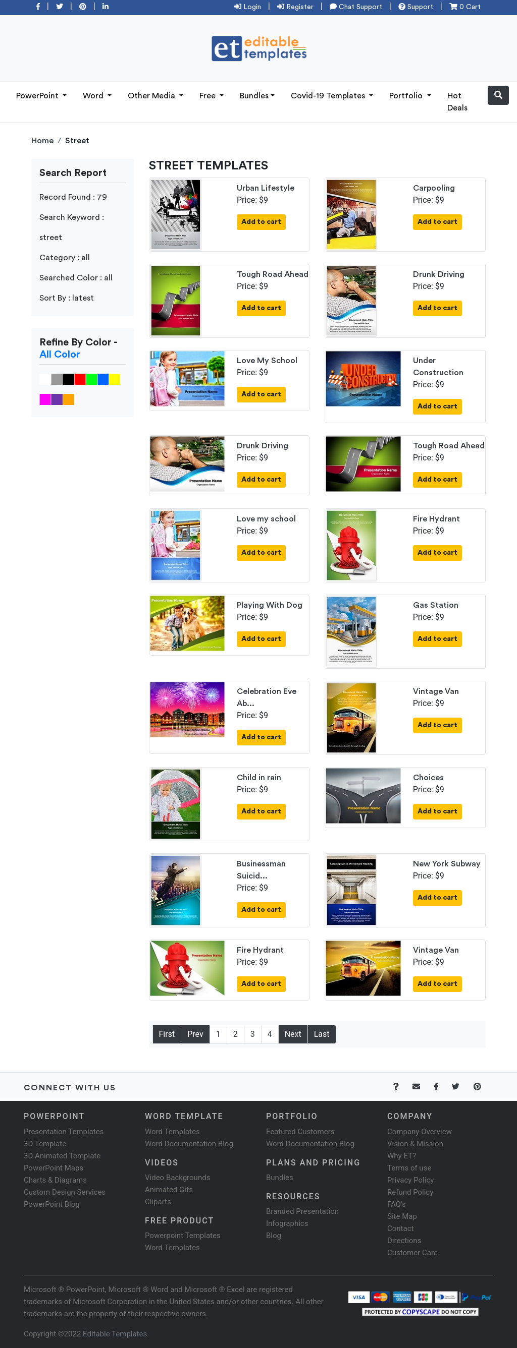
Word (94, 96)
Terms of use (409, 1168)
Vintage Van (436, 691)
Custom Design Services (65, 1192)
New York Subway (447, 864)
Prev (195, 1034)
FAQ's (396, 1204)
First (167, 1034)
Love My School (267, 361)
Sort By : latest (66, 298)
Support (415, 7)
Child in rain (259, 778)
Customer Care (412, 1252)
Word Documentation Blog (189, 1143)
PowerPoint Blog (52, 1204)
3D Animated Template (62, 1155)
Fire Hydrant (436, 519)
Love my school (266, 519)
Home (42, 141)
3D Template (45, 1143)
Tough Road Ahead (272, 274)
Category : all (64, 258)
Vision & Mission (415, 1143)
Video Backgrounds (177, 1177)
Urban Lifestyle (265, 188)
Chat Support (356, 7)
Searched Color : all (76, 278)
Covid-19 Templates (329, 96)
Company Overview (419, 1131)
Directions (404, 1240)
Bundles (254, 96)
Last (322, 1034)
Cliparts (158, 1201)
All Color (59, 354)
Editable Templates (115, 1333)
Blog (273, 1235)
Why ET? (401, 1155)
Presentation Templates (64, 1131)
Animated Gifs (169, 1189)
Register (295, 7)
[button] (498, 95)
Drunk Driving (438, 274)
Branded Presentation (302, 1211)
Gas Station (435, 605)
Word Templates (172, 1131)
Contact (400, 1228)
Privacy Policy (410, 1180)
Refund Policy (410, 1192)
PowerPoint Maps (53, 1168)
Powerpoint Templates (183, 1235)
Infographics (287, 1223)
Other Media (152, 96)
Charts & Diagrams (55, 1180)
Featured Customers (300, 1131)
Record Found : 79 (73, 197)
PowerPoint (38, 96)
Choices (428, 778)
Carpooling (434, 188)
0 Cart (465, 7)
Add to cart (261, 221)
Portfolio (407, 96)
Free (208, 96)
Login (247, 7)
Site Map (402, 1216)
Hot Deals (457, 102)
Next (293, 1034)
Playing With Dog (269, 605)
